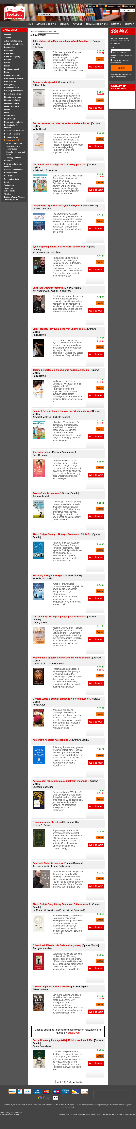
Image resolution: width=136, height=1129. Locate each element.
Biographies (9, 47)
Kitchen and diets (11, 88)
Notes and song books (14, 122)
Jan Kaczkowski (41, 252)
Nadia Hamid (39, 129)
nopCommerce (16, 1113)
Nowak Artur (39, 705)
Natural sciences (11, 116)
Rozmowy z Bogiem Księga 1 (57, 575)
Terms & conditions (97, 24)
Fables (7, 63)
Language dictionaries (13, 91)
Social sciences (11, 176)
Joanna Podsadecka (61, 291)
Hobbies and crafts (12, 75)
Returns (116, 24)
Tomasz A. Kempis (42, 825)
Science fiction (10, 173)
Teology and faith (13, 158)
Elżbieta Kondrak (61, 417)
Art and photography (13, 41)
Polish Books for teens (14, 131)
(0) (120, 6)
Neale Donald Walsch (43, 578)
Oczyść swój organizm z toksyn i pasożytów (65, 205)
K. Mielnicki (38, 170)
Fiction (7, 66)
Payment (77, 24)
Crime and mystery (12, 57)
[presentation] (112, 1094)
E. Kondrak (51, 170)
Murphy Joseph (40, 622)
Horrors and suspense (13, 78)
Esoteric (7, 60)
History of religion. (14, 143)
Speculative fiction (12, 179)
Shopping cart (113, 6)
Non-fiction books (11, 119)
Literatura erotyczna (12, 97)
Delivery (64, 24)
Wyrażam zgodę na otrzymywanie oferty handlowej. (121, 55)
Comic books (9, 53)
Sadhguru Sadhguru (43, 787)
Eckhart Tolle (39, 85)
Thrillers (7, 194)
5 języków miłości (54, 452)
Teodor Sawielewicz (43, 1046)
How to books (10, 81)
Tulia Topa (38, 47)
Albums (7, 38)
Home (30, 24)
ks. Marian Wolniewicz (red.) (47, 910)
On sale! (7, 35)
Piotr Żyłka (56, 252)
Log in (101, 6)
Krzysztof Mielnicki (42, 417)
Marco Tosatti (39, 663)
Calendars (8, 50)
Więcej (112, 58)
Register (92, 6)
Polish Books (35, 31)
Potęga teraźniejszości (54, 82)
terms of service (116, 63)
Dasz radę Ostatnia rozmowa (57, 288)
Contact (129, 24)
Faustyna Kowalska (42, 948)
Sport (6, 182)
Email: (112, 47)
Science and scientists (14, 170)
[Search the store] (61, 14)
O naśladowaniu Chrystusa (56, 822)
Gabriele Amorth (56, 663)
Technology (9, 185)
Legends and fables (12, 94)
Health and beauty (12, 69)
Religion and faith (11, 140)
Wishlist (128, 6)
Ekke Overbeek (40, 989)
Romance (8, 161)
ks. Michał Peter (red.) (74, 910)
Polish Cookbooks (12, 134)
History (7, 72)
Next (69, 1081)
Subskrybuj (74, 1032)
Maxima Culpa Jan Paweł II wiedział (60, 986)
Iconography (9, 85)
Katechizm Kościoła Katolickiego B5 (61, 740)
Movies (7, 110)
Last (79, 1081)
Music (6, 113)
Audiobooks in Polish (13, 44)
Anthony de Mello (41, 496)
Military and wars (11, 106)
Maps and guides (11, 103)
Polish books (90, 1114)
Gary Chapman (40, 455)
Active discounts (46, 24)
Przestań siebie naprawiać (56, 493)
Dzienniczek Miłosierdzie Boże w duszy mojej (66, 945)
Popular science (11, 137)
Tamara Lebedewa (42, 208)
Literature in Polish (12, 100)
